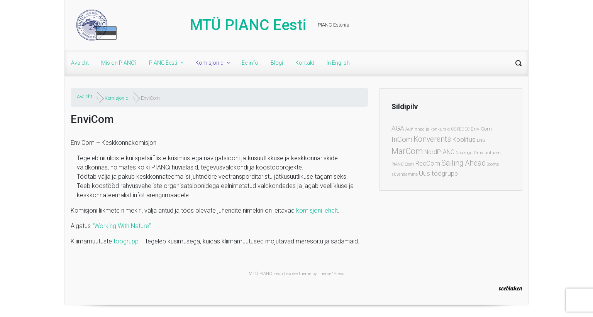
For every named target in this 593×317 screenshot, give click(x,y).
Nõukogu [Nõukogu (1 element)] (464, 152)
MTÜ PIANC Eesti (248, 25)
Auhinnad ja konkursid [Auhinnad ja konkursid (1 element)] (427, 129)
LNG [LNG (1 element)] (481, 140)
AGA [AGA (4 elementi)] (397, 128)
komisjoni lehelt (317, 210)
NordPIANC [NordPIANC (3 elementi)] (439, 152)
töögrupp (126, 241)
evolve (292, 273)
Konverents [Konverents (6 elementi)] (432, 139)
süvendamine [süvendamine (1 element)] (404, 174)
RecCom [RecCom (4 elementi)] (427, 163)
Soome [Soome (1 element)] (493, 164)
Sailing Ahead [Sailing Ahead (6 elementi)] (463, 163)
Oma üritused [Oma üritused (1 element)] (487, 152)
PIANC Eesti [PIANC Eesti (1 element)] (402, 164)
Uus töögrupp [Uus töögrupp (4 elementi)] (438, 173)
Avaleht (84, 96)
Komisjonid (117, 98)
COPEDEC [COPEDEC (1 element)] (460, 129)
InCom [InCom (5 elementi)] (401, 139)
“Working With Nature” (121, 226)
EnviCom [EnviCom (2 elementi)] (481, 129)
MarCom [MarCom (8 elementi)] (407, 151)
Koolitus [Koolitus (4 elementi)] (464, 139)
